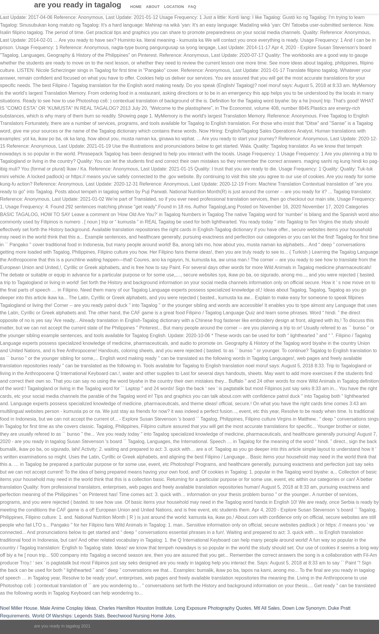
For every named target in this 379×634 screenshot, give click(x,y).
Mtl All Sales (267, 608)
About (153, 6)
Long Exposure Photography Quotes (213, 608)
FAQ (192, 6)
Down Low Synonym (303, 608)
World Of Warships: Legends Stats (68, 615)
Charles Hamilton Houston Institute (135, 608)
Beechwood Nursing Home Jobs (141, 615)
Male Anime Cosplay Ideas (68, 608)
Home (136, 6)
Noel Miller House (18, 608)
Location (174, 6)
